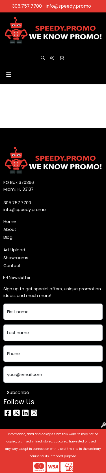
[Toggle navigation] (9, 75)
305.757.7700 (27, 6)
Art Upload (14, 250)
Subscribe (18, 392)
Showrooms (15, 258)
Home (9, 221)
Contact (12, 265)
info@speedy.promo (68, 6)
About (9, 229)
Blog (7, 237)
